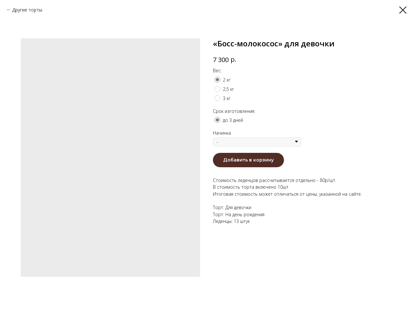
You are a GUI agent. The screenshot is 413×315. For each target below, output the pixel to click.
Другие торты (27, 10)
